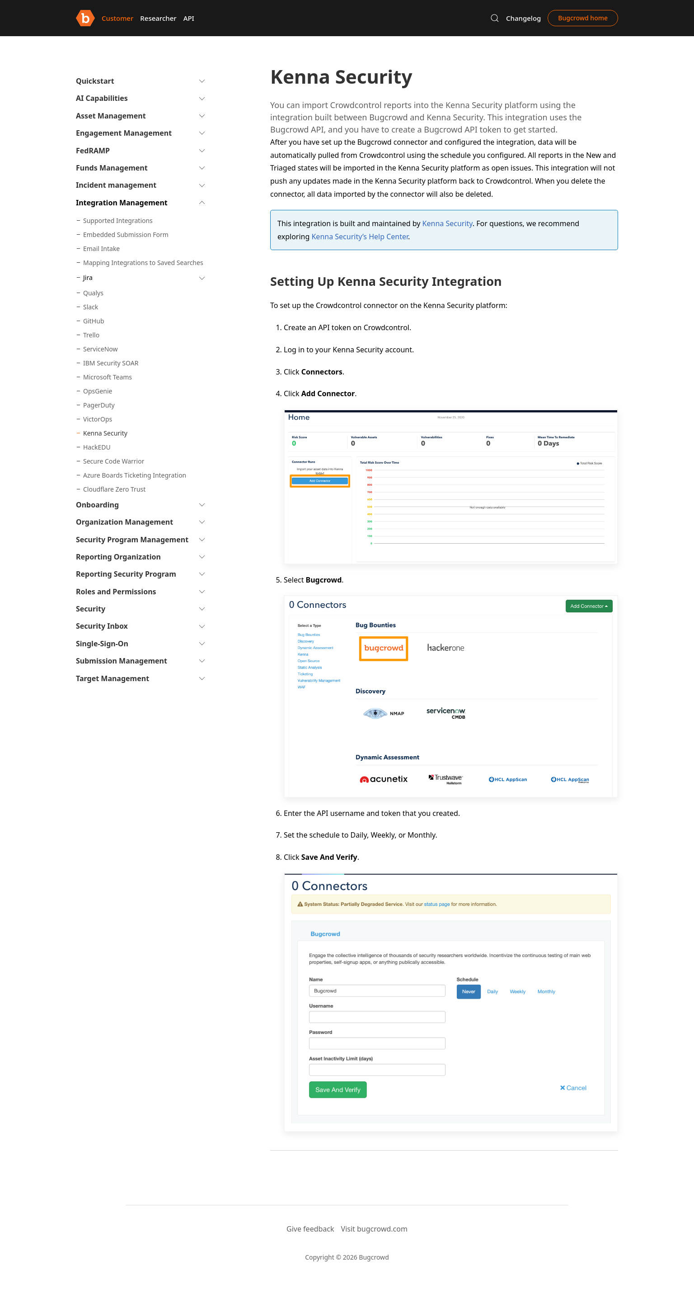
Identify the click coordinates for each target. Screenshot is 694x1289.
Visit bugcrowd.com (374, 1229)
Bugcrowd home (583, 18)
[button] (494, 18)
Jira (88, 277)
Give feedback (310, 1229)
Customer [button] (117, 18)
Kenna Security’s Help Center (359, 237)
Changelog (523, 18)
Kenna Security (447, 223)
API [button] (188, 18)
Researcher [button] (158, 18)
